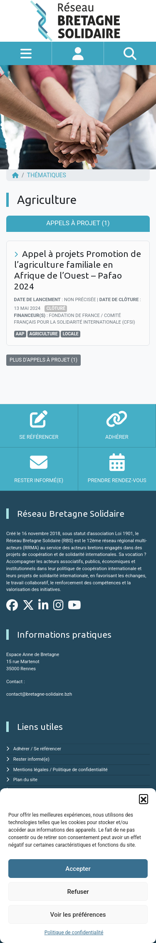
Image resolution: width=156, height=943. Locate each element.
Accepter (77, 869)
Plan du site (25, 779)
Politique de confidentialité (74, 932)
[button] (143, 799)
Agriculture (43, 334)
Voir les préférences (78, 914)
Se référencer (47, 749)
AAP (20, 334)
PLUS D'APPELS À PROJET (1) (43, 360)
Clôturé (56, 308)
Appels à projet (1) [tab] (77, 223)
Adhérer (21, 749)
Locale (71, 334)
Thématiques (46, 175)
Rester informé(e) (31, 759)
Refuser (78, 891)
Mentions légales (31, 769)
